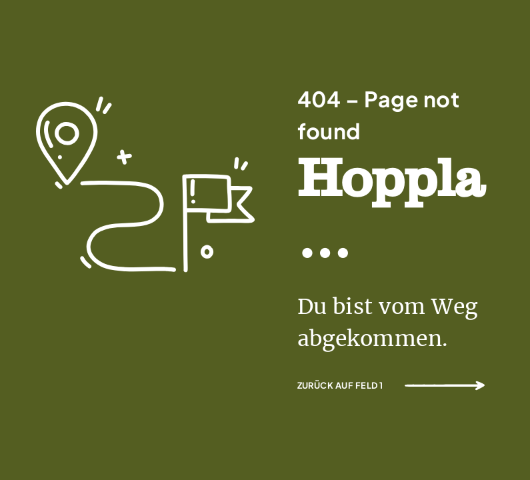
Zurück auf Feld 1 (340, 385)
